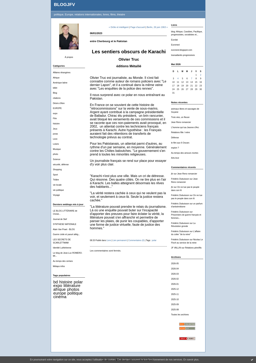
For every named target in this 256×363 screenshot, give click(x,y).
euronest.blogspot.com (181, 50)
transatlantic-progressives (183, 55)
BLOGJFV (64, 4)
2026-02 (175, 279)
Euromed (175, 45)
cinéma (59, 297)
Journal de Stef (60, 219)
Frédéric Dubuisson (180, 179)
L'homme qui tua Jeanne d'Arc (185, 127)
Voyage (56, 195)
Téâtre (56, 180)
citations (57, 98)
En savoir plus (190, 359)
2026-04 (175, 269)
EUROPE (57, 108)
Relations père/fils (193, 248)
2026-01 (175, 284)
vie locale (57, 185)
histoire (56, 124)
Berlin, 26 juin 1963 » (157, 27)
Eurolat (174, 40)
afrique (59, 289)
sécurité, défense (61, 164)
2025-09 (175, 304)
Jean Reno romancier (181, 122)
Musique (57, 149)
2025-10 (175, 299)
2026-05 (175, 263)
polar (78, 282)
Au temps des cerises (63, 261)
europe (59, 293)
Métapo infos (59, 266)
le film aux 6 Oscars (180, 143)
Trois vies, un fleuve (180, 117)
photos (73, 289)
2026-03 (175, 274)
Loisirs (56, 144)
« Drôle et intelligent (119, 27)
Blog (55, 93)
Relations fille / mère (180, 132)
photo (55, 154)
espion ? (175, 148)
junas (55, 134)
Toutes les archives (180, 315)
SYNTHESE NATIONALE (64, 224)
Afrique (56, 78)
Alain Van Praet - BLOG (64, 229)
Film (55, 118)
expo (55, 113)
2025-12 (175, 289)
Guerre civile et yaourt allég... (66, 234)
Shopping (57, 169)
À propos (69, 57)
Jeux (55, 129)
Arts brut (175, 158)
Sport (55, 175)
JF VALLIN (176, 248)
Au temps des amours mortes (184, 153)
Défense (175, 137)
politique (75, 293)
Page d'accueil (137, 27)
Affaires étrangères (62, 72)
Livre (55, 139)
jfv (172, 174)
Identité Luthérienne (62, 248)
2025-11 (175, 294)
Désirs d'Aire (59, 103)
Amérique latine (60, 83)
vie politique (58, 190)
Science (56, 159)
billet (55, 88)
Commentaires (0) (136, 240)
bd (55, 282)
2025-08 (175, 310)
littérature (72, 285)
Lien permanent (120, 240)
